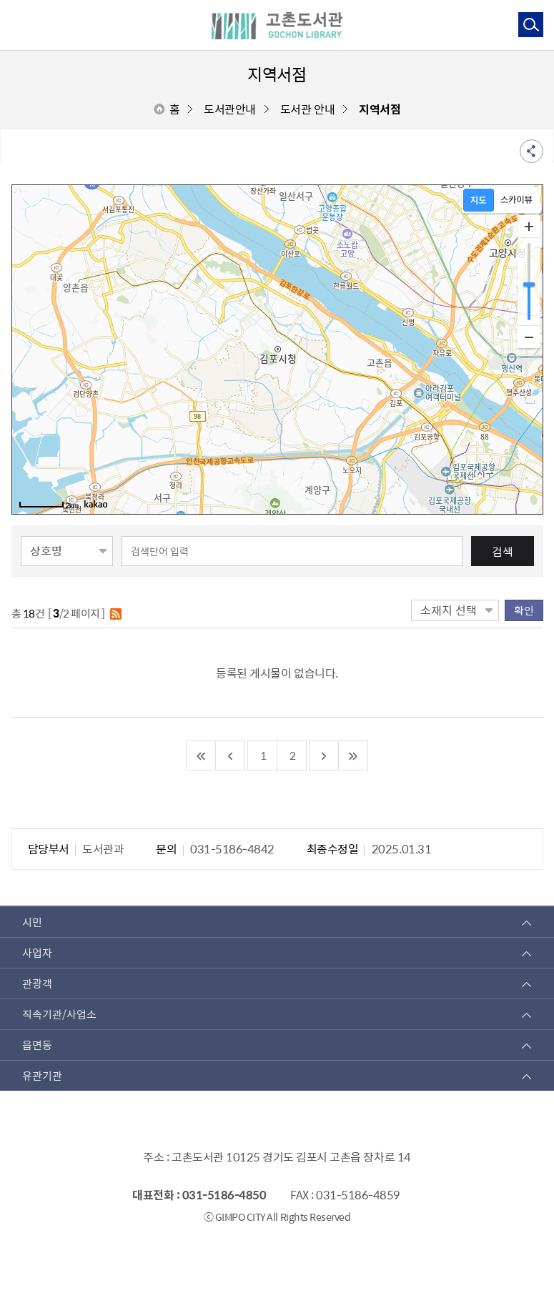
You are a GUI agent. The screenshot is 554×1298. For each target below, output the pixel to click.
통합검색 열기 (530, 24)
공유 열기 (531, 151)
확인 (524, 610)
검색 (502, 551)
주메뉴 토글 (16, 24)
